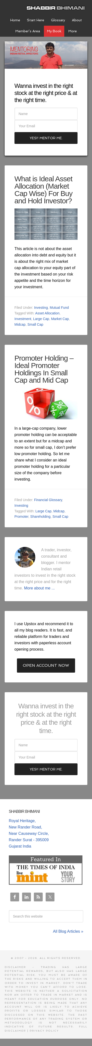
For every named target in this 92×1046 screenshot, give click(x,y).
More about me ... (39, 588)
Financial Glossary (48, 500)
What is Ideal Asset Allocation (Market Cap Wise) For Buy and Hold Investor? (43, 190)
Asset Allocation (47, 313)
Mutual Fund (59, 308)
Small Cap (35, 324)
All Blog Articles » (68, 931)
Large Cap (41, 319)
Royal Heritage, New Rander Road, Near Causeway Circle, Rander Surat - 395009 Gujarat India (29, 833)
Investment (22, 319)
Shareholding (40, 516)
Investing (41, 308)
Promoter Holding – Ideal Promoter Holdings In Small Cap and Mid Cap (43, 369)
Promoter (21, 516)
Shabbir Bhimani (56, 7)
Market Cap (60, 319)
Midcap (20, 324)
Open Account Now (46, 665)
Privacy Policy (44, 1030)
